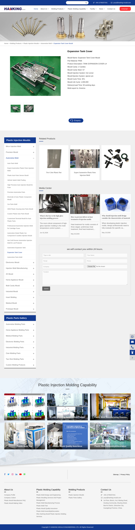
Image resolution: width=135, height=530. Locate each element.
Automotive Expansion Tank (16, 248)
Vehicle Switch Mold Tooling (16, 180)
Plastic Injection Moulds (31, 43)
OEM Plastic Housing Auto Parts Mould (20, 209)
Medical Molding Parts (14, 336)
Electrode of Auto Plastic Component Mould (19, 198)
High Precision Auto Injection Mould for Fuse (20, 186)
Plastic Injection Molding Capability (67, 385)
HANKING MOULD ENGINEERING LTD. (65, 527)
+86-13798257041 (100, 2)
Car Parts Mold (12, 204)
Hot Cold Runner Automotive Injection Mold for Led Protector (19, 242)
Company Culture (10, 498)
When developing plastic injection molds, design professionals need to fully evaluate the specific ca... (115, 225)
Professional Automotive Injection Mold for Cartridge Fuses (20, 227)
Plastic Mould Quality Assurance (67, 446)
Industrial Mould (12, 291)
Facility (93, 9)
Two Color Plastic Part (53, 172)
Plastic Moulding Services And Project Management (67, 418)
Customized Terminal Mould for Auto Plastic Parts (19, 220)
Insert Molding (11, 297)
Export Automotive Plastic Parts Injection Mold (85, 174)
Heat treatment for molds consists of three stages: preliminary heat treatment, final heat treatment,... (84, 227)
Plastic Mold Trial (24, 446)
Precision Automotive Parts (16, 192)
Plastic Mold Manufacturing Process (110, 417)
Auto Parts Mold (12, 163)
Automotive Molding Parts (15, 324)
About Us (45, 9)
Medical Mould (11, 303)
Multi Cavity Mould (13, 286)
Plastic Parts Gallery (75, 498)
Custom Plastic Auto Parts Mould (18, 214)
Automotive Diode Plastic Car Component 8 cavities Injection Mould (19, 234)
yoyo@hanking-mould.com (112, 498)
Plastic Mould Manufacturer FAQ (15, 500)
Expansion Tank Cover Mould (63, 43)
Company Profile (9, 495)
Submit (46, 289)
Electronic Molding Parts (15, 342)
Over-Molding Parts (13, 353)
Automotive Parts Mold (14, 257)
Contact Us (111, 9)
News (102, 9)
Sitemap (116, 474)
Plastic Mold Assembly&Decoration (110, 446)
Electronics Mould (12, 262)
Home (36, 9)
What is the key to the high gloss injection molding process (51, 217)
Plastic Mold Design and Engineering (24, 417)
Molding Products (58, 9)
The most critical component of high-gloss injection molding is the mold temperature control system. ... (53, 225)
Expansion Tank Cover (14, 252)
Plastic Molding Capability (77, 9)
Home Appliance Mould (14, 280)
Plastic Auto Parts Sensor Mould (17, 175)
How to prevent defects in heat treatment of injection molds (82, 218)
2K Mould (9, 274)
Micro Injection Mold (13, 146)
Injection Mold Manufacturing (17, 268)
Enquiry (75, 120)
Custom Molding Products (15, 365)
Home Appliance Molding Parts (17, 330)
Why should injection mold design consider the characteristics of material (116, 217)
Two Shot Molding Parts (15, 359)
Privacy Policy (125, 474)
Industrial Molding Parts (15, 347)
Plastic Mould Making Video (13, 503)
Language (124, 9)
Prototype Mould (12, 309)
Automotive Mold (46, 43)
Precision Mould (12, 152)
